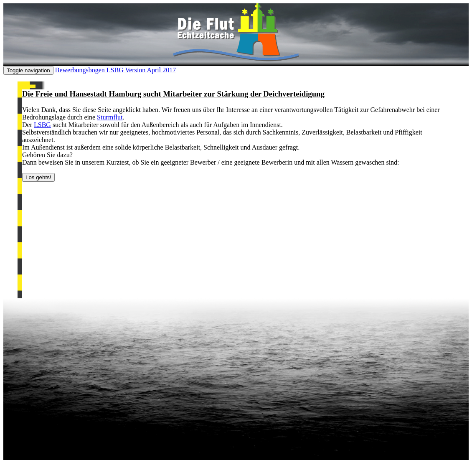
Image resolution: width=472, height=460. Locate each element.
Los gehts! (38, 177)
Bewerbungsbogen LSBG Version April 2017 (115, 70)
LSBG (42, 124)
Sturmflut (109, 117)
